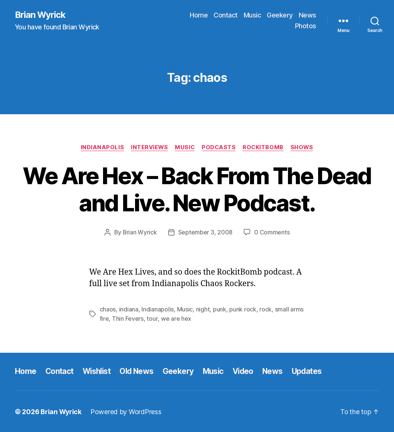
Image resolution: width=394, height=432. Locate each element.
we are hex (176, 318)
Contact (226, 15)
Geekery (280, 15)
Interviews (148, 147)
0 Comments (272, 232)
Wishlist (98, 370)
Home (199, 15)
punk (219, 309)
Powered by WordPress (126, 411)
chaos (108, 309)
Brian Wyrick (40, 14)
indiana (128, 309)
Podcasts (219, 147)
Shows (303, 147)
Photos (305, 26)
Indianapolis (100, 147)
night (203, 309)
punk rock (242, 309)
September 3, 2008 (205, 232)
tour (152, 318)
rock (265, 309)
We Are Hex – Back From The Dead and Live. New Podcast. (197, 189)
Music (252, 15)
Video (248, 370)
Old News (139, 370)
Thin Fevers (128, 318)
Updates (312, 370)
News (307, 15)
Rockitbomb (264, 147)
